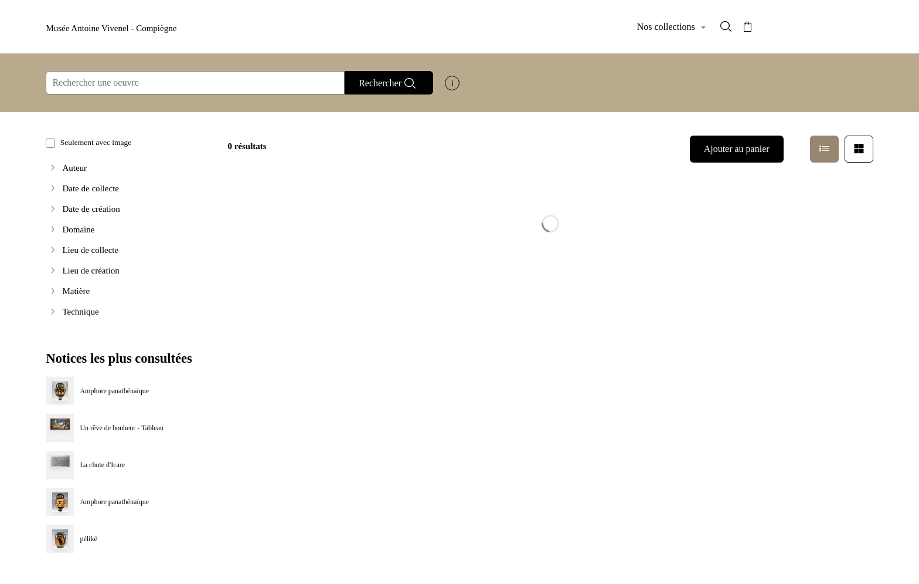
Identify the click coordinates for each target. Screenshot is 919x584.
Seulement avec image (88, 142)
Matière (76, 291)
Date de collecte (90, 188)
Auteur (74, 168)
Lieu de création (90, 270)
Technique (80, 312)
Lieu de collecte (90, 250)
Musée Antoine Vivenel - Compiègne (111, 28)
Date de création (91, 209)
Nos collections (667, 27)
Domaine (78, 229)
